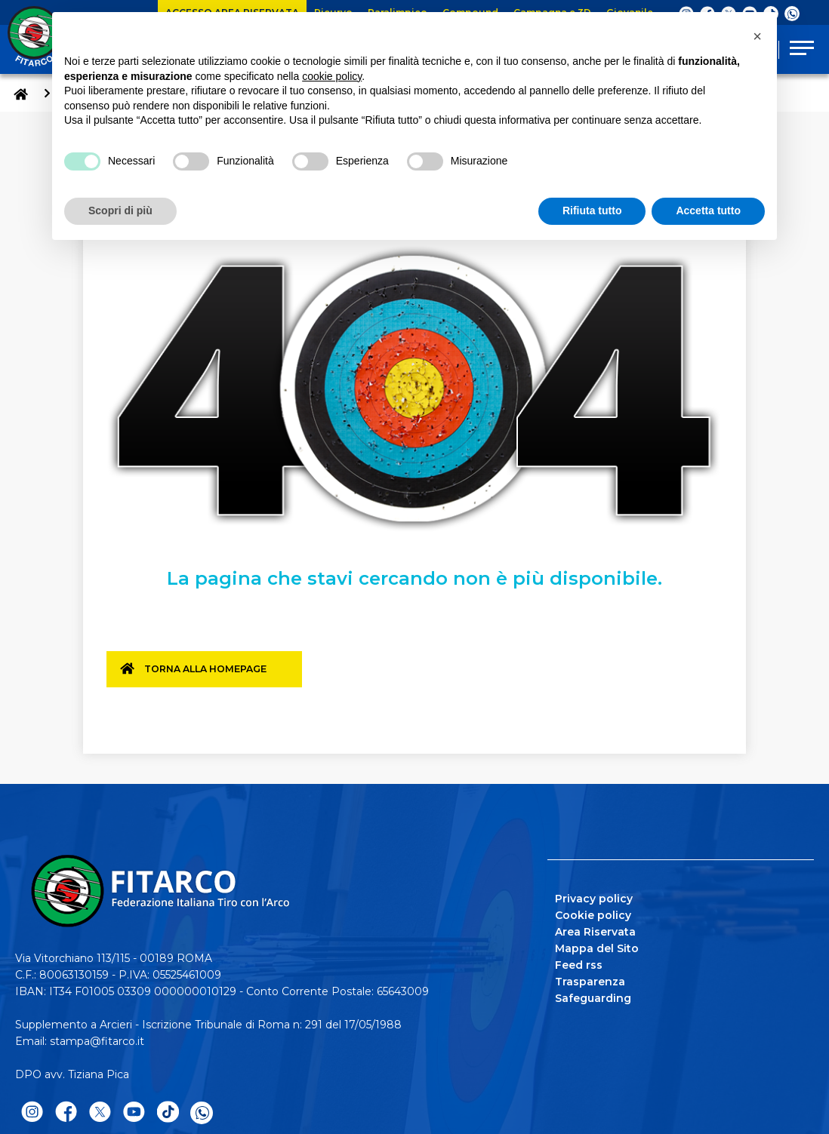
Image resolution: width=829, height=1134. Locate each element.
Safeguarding (593, 996)
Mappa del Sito (597, 946)
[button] (757, 36)
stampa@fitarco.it (97, 1039)
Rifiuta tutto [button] (592, 210)
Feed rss (578, 963)
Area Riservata (595, 929)
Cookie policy (593, 913)
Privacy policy (594, 896)
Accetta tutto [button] (708, 210)
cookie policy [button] (332, 76)
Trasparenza (590, 979)
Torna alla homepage (213, 674)
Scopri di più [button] (120, 210)
